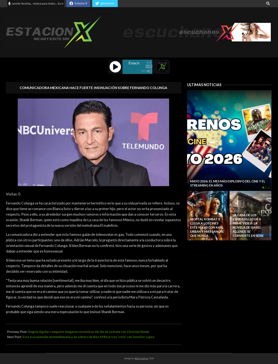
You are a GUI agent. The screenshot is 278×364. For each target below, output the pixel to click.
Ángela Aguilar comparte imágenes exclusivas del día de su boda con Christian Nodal (88, 331)
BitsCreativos (141, 358)
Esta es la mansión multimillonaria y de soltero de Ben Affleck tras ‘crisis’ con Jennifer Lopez (88, 337)
